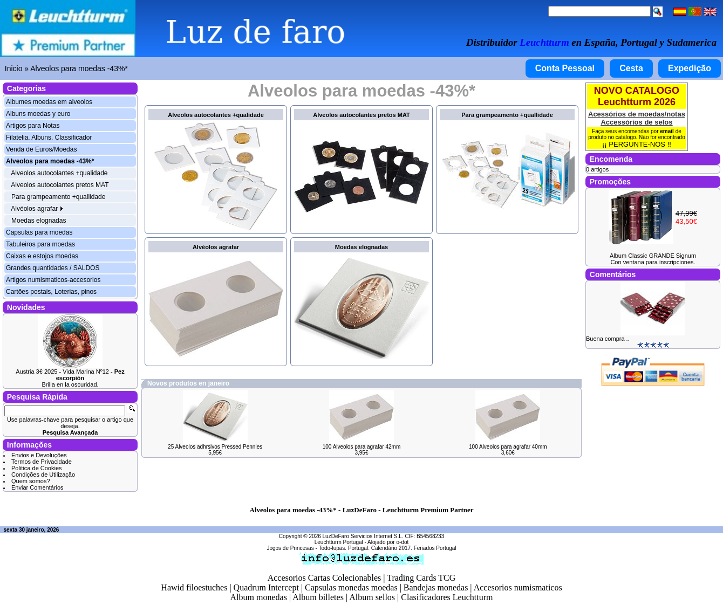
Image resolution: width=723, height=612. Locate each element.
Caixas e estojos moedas (42, 256)
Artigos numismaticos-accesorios (53, 280)
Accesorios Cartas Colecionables (324, 577)
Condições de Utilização (43, 474)
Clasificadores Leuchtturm (447, 597)
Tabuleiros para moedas (40, 244)
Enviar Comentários (37, 487)
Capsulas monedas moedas (351, 587)
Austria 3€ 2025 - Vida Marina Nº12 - (70, 374)
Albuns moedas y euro (38, 114)
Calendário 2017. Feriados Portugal (413, 548)
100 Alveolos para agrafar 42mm (362, 447)
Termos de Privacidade (41, 461)
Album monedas (258, 597)
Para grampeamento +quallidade (58, 197)
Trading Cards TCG (421, 577)
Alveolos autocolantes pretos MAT (59, 185)
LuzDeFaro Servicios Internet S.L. (363, 536)
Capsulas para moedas (39, 232)
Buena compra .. (608, 338)
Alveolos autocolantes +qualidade (59, 173)
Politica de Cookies (36, 468)
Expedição (689, 68)
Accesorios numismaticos (518, 587)
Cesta (631, 68)
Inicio (14, 68)
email (667, 131)
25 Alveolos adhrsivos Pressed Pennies (215, 447)
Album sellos (372, 597)
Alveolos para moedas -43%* (79, 68)
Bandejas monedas (436, 587)
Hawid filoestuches (194, 587)
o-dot (402, 542)
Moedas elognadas (38, 220)
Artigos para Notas (32, 125)
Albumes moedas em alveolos (49, 102)
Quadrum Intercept (266, 587)
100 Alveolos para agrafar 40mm (508, 447)
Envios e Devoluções (39, 455)
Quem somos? (30, 481)
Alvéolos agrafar (37, 208)
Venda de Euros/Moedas (41, 149)
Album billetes (318, 597)
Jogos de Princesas (290, 548)
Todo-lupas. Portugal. (344, 548)
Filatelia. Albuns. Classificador (49, 137)
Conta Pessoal (565, 68)
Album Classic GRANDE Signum (653, 255)
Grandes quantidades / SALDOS (52, 268)
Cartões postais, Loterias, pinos (51, 291)
